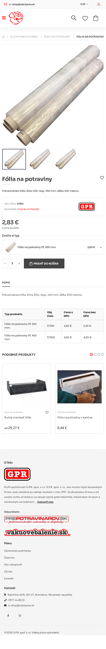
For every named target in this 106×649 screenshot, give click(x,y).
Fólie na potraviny (57, 36)
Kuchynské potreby (24, 36)
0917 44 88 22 (16, 600)
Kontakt (9, 578)
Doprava (9, 557)
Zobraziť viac (45, 502)
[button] (76, 19)
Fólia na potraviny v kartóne (75, 417)
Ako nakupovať (13, 564)
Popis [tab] (6, 282)
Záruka (8, 571)
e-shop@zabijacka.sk (22, 4)
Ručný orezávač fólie (17, 417)
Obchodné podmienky (17, 550)
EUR (83, 4)
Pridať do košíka (46, 263)
